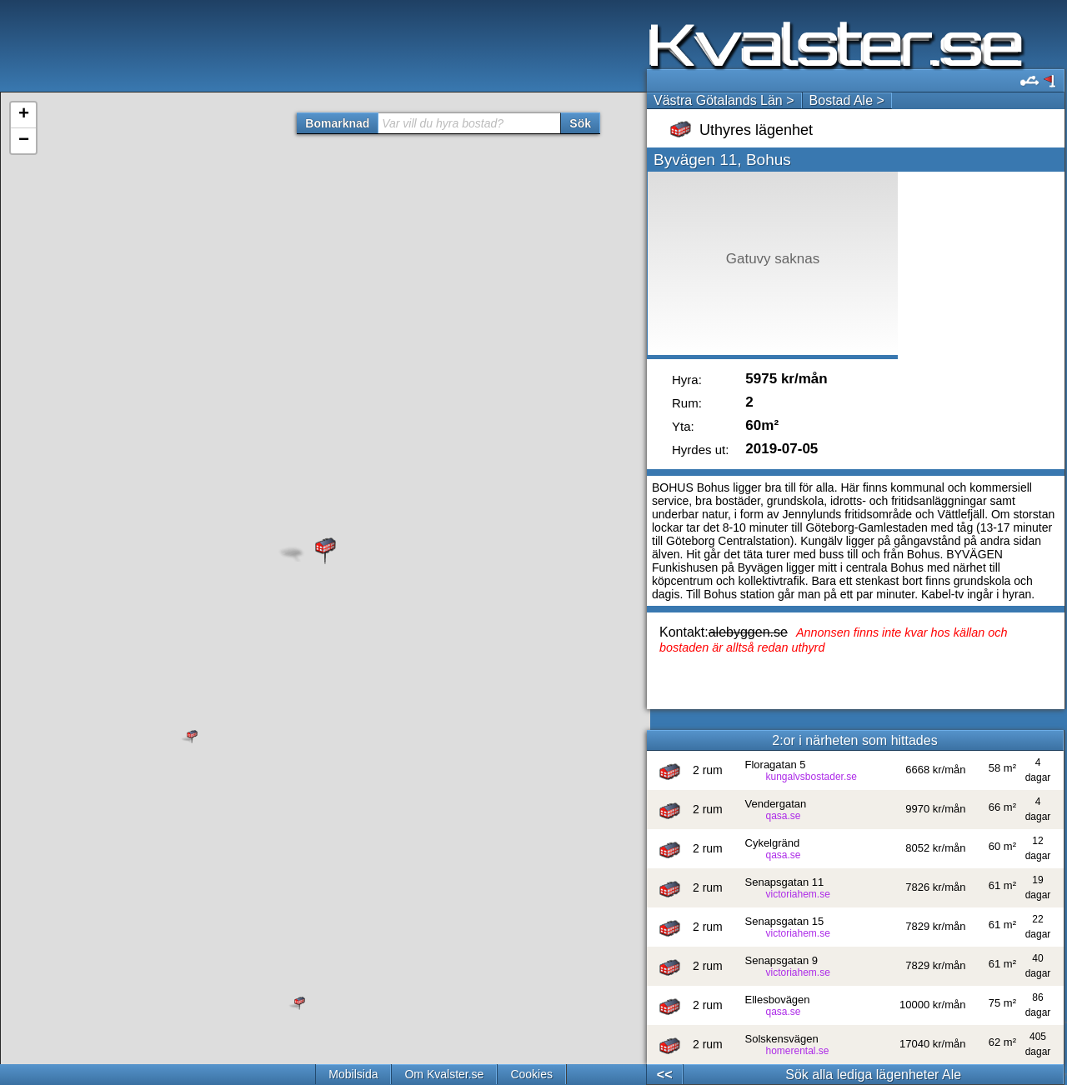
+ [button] (23, 115)
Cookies (531, 1074)
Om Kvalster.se (443, 1074)
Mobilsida (353, 1074)
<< (665, 1075)
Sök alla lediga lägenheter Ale (873, 1075)
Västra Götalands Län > (724, 100)
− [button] (23, 140)
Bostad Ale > (846, 100)
